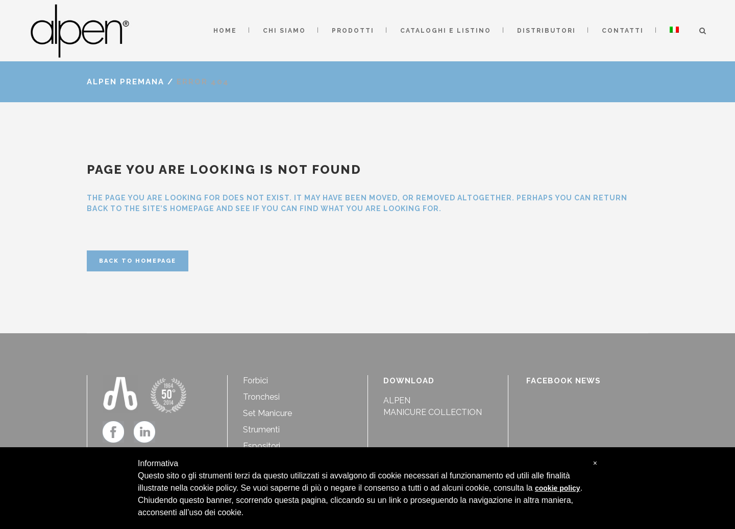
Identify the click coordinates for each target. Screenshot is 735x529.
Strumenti (261, 429)
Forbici (255, 380)
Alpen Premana (125, 81)
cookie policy (557, 488)
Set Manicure (267, 413)
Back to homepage (137, 261)
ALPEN (396, 400)
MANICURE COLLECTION (432, 412)
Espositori (261, 446)
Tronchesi (261, 397)
